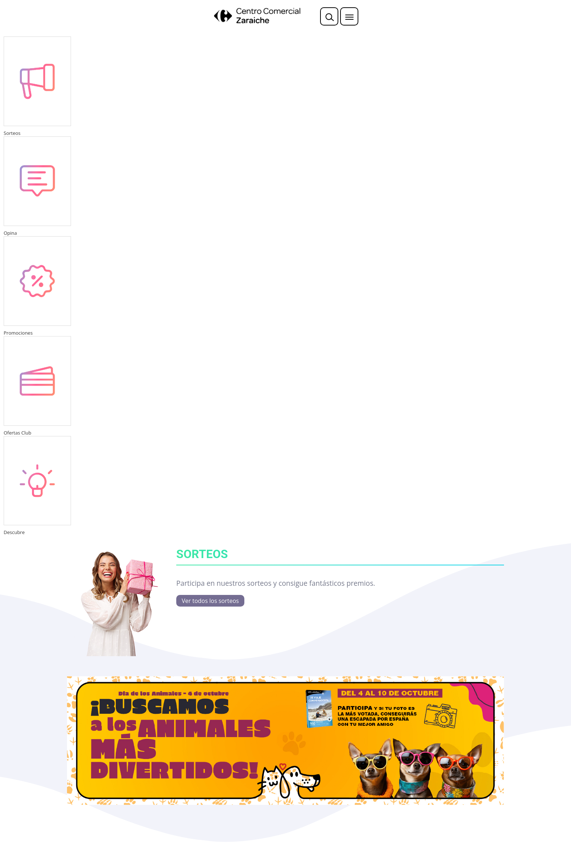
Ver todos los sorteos (210, 601)
